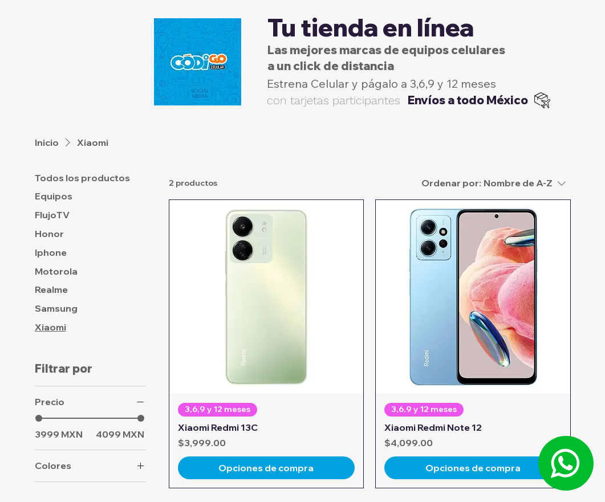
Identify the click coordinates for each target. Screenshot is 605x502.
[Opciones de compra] (266, 467)
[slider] (39, 418)
